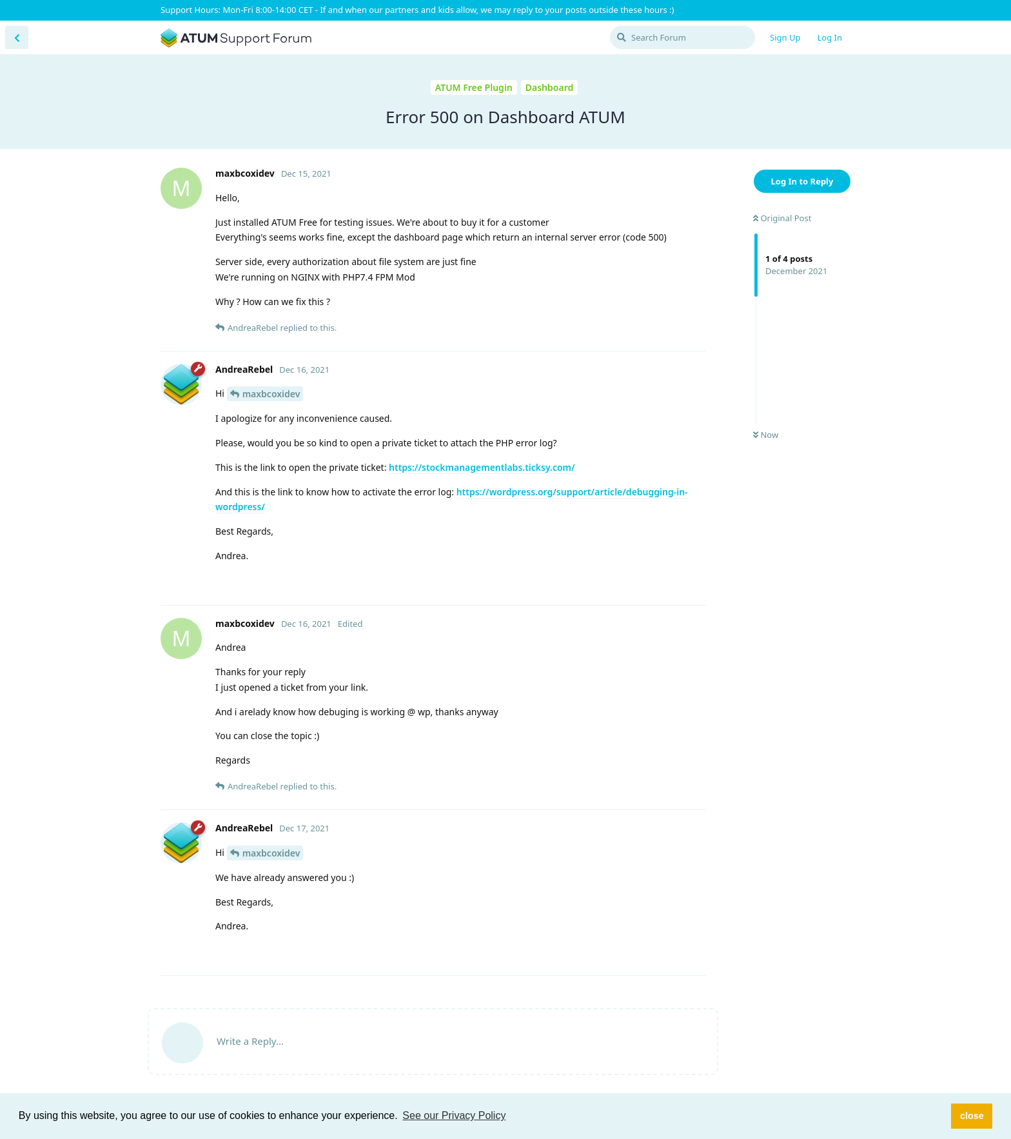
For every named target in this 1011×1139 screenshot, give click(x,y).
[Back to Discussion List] (16, 37)
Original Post (782, 218)
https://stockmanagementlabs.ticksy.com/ (482, 467)
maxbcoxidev (271, 394)
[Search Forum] (682, 37)
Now (765, 435)
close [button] (972, 1116)
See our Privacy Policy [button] (453, 1115)
